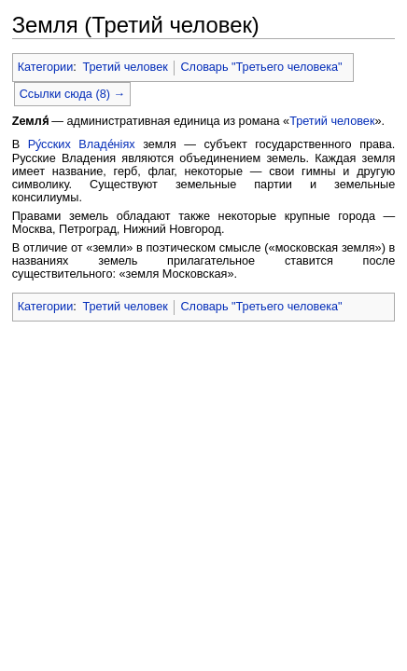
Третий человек (124, 67)
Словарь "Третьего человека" (261, 67)
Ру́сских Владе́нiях (81, 144)
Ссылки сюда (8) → (72, 94)
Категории (46, 67)
